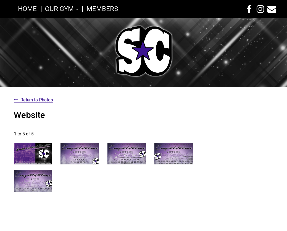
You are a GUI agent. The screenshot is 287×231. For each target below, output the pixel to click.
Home (27, 9)
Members (102, 9)
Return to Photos (36, 100)
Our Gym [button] (61, 9)
